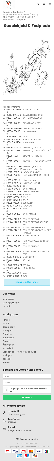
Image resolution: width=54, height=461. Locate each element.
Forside (6, 319)
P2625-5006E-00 (13, 162)
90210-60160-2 (13, 257)
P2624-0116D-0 (13, 222)
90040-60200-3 (14, 143)
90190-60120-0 (13, 186)
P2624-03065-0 (13, 119)
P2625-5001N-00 (13, 157)
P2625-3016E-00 (13, 152)
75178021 (12, 422)
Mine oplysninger (11, 302)
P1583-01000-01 (14, 265)
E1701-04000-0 (13, 273)
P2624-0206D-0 (13, 242)
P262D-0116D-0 (13, 230)
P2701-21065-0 (13, 139)
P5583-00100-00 (13, 261)
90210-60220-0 (14, 276)
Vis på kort (8, 348)
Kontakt (7, 358)
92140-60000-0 (14, 205)
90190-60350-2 (14, 197)
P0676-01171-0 (13, 183)
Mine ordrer (8, 299)
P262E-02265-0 (14, 202)
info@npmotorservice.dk (20, 430)
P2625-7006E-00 (13, 176)
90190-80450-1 (14, 200)
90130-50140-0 (13, 115)
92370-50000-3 (13, 132)
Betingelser (8, 337)
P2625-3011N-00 (14, 169)
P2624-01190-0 (13, 219)
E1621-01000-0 (13, 188)
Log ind (6, 306)
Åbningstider (9, 344)
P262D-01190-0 (13, 227)
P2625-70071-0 (14, 172)
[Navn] (27, 376)
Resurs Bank (9, 327)
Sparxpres (8, 330)
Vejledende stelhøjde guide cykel (19, 351)
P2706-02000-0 (13, 269)
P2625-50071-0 (14, 166)
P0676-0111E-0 (13, 180)
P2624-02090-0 (13, 237)
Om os (6, 341)
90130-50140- (13, 136)
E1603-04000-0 (14, 191)
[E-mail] (27, 382)
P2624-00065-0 (13, 111)
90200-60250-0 (13, 215)
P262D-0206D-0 (13, 253)
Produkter (7, 334)
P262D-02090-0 (13, 247)
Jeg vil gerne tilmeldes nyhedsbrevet (29, 389)
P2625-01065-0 (14, 128)
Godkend (27, 397)
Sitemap (7, 362)
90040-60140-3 (13, 210)
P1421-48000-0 (14, 194)
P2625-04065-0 (13, 124)
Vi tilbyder (8, 355)
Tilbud (6, 323)
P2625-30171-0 (13, 147)
